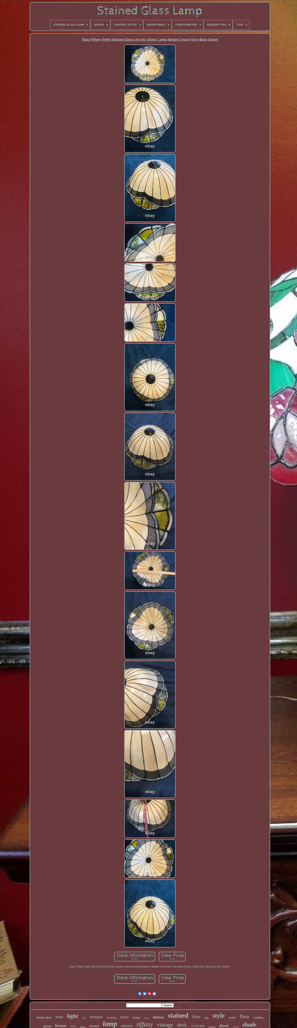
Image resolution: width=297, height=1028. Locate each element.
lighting (158, 1017)
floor (245, 1016)
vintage (165, 1025)
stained (178, 1015)
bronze (60, 1025)
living (136, 1017)
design (82, 1027)
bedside (212, 1027)
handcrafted (44, 1017)
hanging (111, 1017)
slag (206, 1017)
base (59, 1016)
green (47, 1026)
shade (249, 1024)
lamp (110, 1024)
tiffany (145, 1024)
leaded (232, 1017)
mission (127, 1026)
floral (224, 1026)
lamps (124, 1017)
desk (182, 1025)
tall (84, 1017)
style (218, 1015)
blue (196, 1016)
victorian (198, 1026)
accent (94, 1026)
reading (258, 1017)
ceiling (235, 1027)
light (72, 1016)
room (146, 1017)
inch (73, 1026)
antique (96, 1016)
